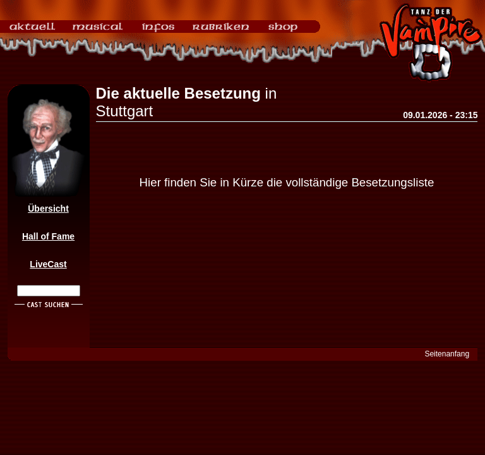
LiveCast (48, 264)
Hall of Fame (48, 236)
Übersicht (48, 208)
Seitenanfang (446, 353)
